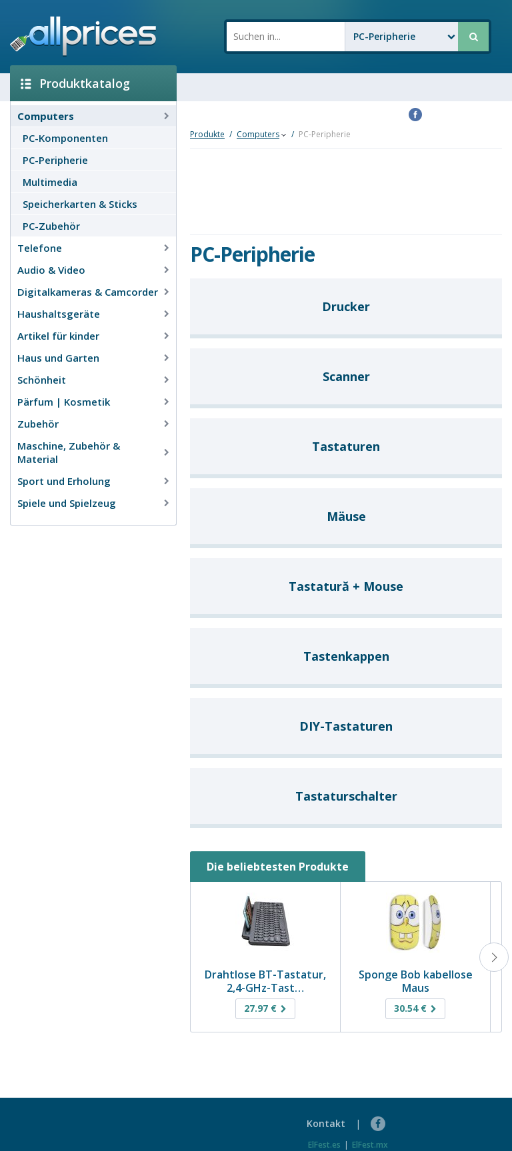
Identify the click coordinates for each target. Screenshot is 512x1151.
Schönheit (41, 379)
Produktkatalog (75, 83)
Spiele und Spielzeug (66, 503)
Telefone (39, 247)
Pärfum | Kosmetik (63, 401)
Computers (45, 116)
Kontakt (326, 1123)
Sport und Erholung (64, 481)
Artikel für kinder (58, 335)
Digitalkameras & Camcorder (87, 291)
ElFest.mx (370, 1144)
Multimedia (50, 182)
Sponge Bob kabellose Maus (416, 981)
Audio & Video (51, 269)
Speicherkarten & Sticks (80, 203)
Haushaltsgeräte (58, 313)
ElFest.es (324, 1144)
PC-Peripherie (55, 160)
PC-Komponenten (65, 138)
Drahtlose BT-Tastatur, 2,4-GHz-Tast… (265, 981)
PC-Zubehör (51, 225)
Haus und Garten (58, 357)
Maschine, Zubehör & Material (68, 452)
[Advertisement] (88, 554)
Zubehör (38, 423)
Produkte (207, 134)
